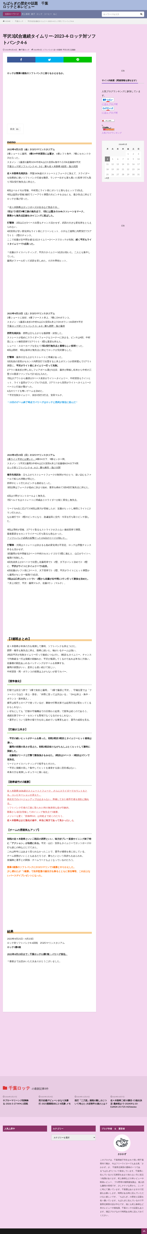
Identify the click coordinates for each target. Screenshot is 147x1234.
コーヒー (48, 14)
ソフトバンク (48, 50)
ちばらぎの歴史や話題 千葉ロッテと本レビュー (25, 5)
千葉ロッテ (19, 21)
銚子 (33, 14)
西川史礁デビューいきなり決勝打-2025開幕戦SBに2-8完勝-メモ (55, 1072)
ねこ (55, 14)
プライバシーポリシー (73, 1208)
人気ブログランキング (112, 133)
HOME (8, 21)
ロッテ (40, 14)
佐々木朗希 (57, 50)
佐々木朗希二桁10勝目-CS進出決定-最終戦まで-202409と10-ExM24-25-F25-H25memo (126, 1073)
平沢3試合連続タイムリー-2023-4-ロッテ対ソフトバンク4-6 (51, 21)
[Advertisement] (49, 98)
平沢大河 (66, 50)
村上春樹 (26, 14)
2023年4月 (37, 50)
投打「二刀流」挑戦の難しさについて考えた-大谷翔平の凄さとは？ (91, 1072)
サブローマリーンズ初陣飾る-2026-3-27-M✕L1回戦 (15, 1072)
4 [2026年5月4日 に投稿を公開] (107, 159)
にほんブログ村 (110, 104)
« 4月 (107, 178)
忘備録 (72, 50)
